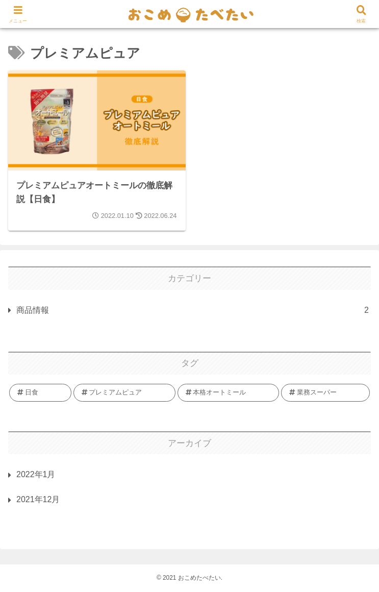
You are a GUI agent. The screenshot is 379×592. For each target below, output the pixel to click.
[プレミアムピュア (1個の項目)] (124, 392)
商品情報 (192, 310)
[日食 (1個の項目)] (40, 392)
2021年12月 (38, 499)
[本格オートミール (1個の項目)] (229, 392)
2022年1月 (36, 474)
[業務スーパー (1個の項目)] (325, 392)
